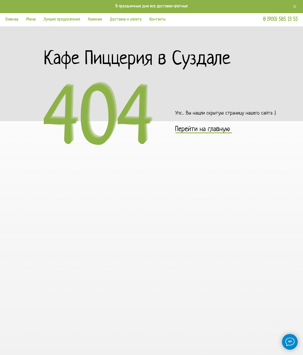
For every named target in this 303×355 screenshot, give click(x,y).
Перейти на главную (202, 129)
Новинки (95, 19)
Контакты (157, 19)
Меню (31, 19)
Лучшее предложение (62, 19)
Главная (11, 19)
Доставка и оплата (126, 19)
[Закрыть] (295, 7)
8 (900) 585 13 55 (280, 19)
